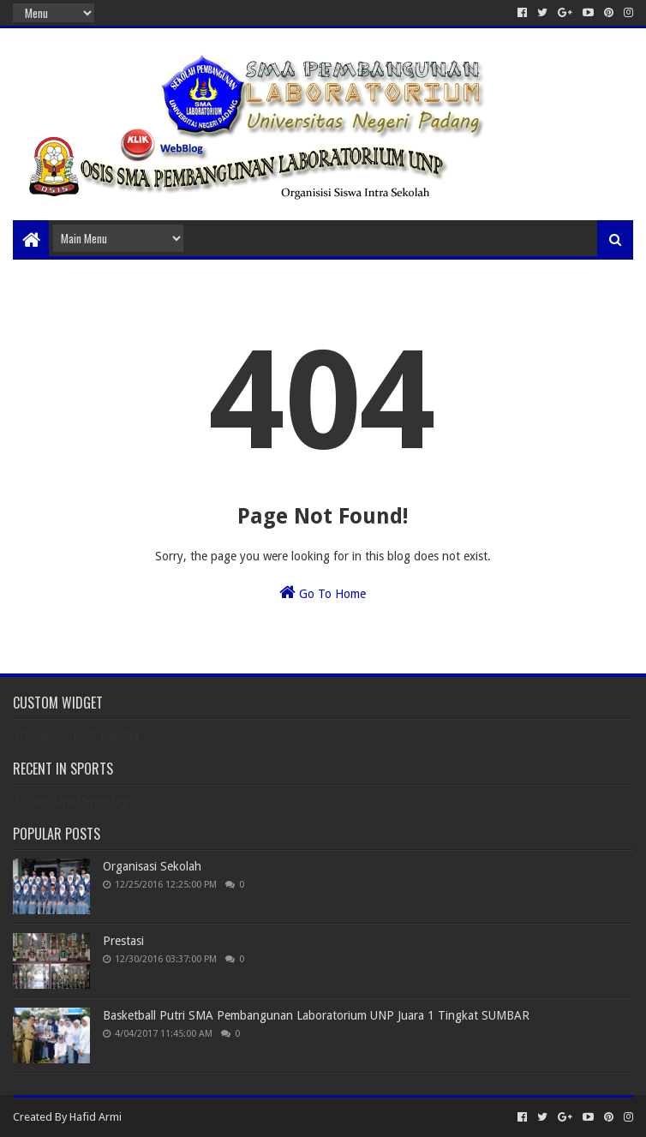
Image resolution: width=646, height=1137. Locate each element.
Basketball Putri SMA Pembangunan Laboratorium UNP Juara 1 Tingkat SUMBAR (316, 1015)
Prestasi (123, 941)
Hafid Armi (95, 1116)
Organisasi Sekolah (152, 866)
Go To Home (322, 592)
